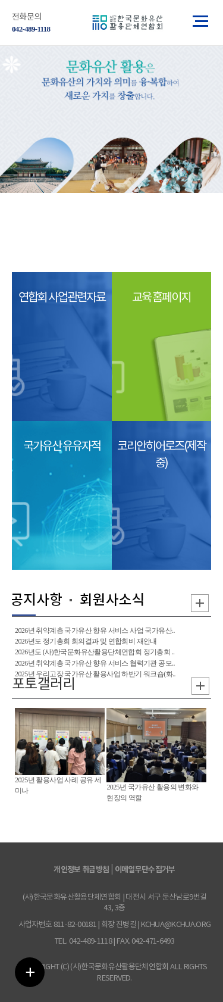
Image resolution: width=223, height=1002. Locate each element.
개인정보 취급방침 (81, 870)
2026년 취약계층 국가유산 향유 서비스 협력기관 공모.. (95, 663)
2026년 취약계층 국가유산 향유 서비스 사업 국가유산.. (95, 630)
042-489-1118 (31, 28)
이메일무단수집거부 (145, 870)
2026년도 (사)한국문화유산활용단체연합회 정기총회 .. (94, 652)
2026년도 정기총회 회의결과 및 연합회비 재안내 (86, 641)
